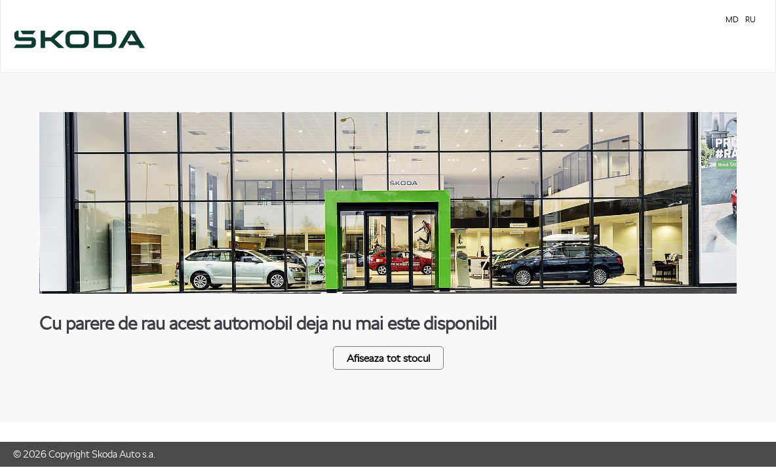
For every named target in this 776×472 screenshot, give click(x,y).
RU (750, 19)
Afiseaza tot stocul (388, 358)
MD (732, 19)
